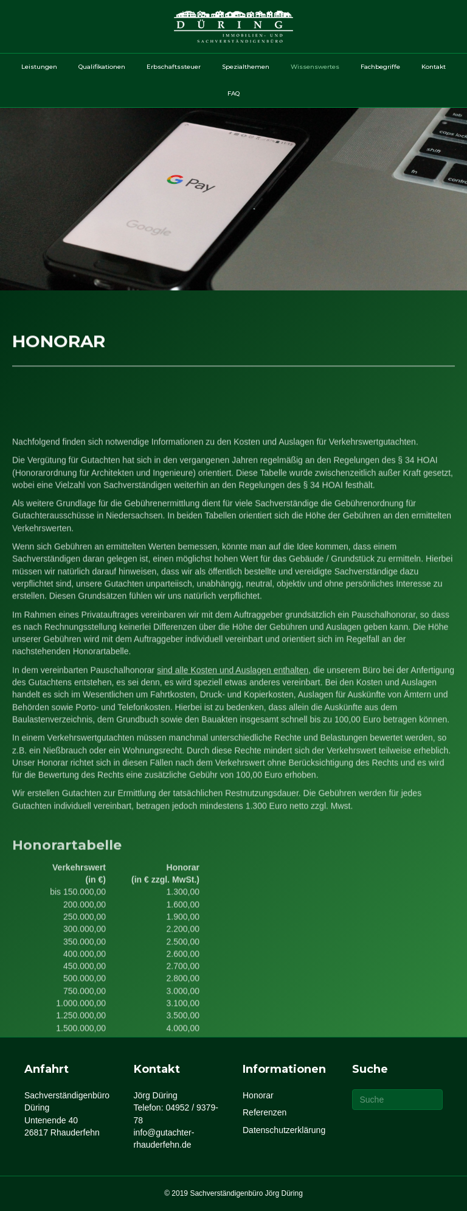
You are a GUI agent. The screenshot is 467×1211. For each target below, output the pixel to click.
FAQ (233, 93)
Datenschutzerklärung (284, 1130)
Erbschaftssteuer (174, 67)
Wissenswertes (315, 67)
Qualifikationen (101, 67)
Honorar (258, 1095)
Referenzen (264, 1112)
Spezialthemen (245, 67)
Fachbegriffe (380, 67)
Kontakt (433, 67)
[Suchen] (397, 1099)
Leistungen (39, 67)
